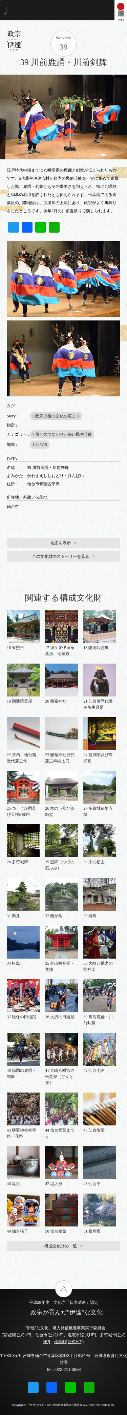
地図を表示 (60, 543)
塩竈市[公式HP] (82, 1335)
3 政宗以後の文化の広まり (56, 416)
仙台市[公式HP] (49, 1335)
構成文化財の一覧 (60, 1246)
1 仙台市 (39, 444)
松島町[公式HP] (68, 1341)
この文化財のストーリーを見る (60, 556)
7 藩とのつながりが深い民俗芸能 (62, 434)
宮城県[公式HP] (17, 1335)
